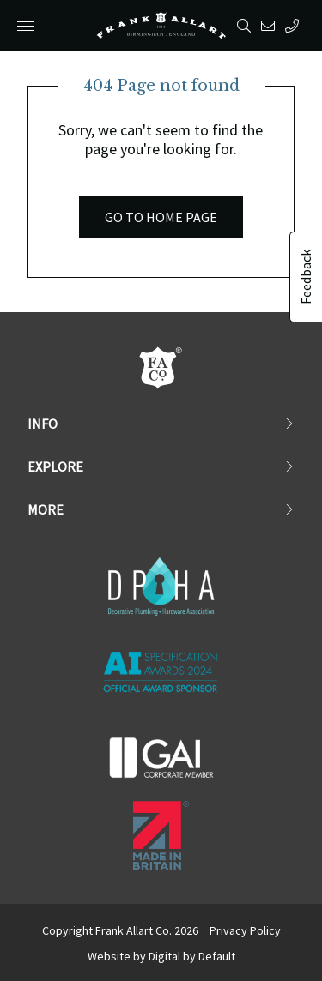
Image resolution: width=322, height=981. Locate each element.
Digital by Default (192, 956)
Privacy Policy (245, 930)
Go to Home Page (161, 217)
